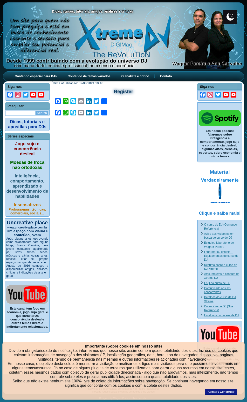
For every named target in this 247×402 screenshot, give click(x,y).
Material (220, 172)
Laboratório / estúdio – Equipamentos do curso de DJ (221, 256)
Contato (166, 76)
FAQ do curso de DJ (217, 283)
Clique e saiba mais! (219, 213)
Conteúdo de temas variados (89, 76)
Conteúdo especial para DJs (36, 76)
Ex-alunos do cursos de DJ (221, 315)
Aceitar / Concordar (221, 392)
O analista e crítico (135, 76)
